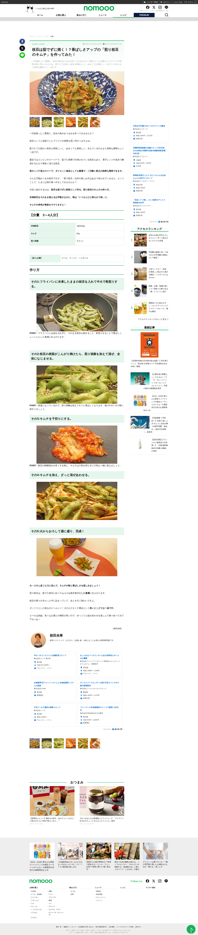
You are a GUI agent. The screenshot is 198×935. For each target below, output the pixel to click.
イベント (99, 900)
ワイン (51, 894)
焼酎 (50, 891)
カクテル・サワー (55, 909)
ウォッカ (34, 906)
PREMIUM (144, 15)
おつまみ (76, 782)
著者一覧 (58, 927)
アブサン (34, 918)
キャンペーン (100, 897)
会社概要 (111, 927)
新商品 (98, 891)
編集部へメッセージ (70, 927)
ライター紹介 (151, 887)
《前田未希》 (117, 628)
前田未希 (56, 635)
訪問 (72, 894)
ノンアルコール (36, 909)
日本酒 (33, 891)
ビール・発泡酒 (36, 894)
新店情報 (99, 894)
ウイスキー (35, 897)
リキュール (35, 900)
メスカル (34, 912)
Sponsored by (107, 729)
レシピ (123, 15)
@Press (137, 927)
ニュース (102, 15)
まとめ (73, 891)
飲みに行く (82, 15)
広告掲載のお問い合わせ (85, 927)
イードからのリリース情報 (125, 927)
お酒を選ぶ (61, 15)
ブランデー (52, 897)
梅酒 (50, 900)
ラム (32, 903)
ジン (50, 903)
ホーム (40, 15)
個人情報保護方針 (101, 927)
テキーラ (52, 906)
